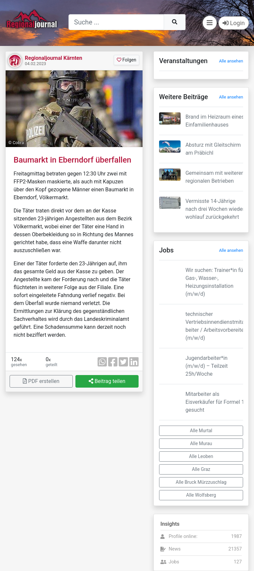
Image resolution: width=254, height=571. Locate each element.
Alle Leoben (201, 456)
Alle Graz (201, 469)
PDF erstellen (41, 381)
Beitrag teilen (107, 381)
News (175, 549)
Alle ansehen (231, 60)
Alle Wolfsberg (201, 495)
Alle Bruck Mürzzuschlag (201, 482)
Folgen (126, 59)
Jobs (174, 562)
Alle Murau (201, 443)
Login (234, 22)
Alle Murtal (201, 430)
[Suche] (116, 22)
